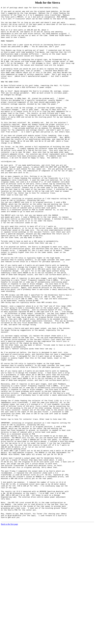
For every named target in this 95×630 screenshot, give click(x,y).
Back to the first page (9, 627)
